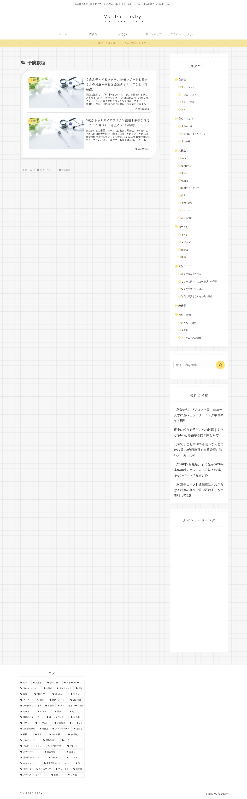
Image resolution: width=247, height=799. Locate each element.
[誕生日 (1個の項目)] (75, 752)
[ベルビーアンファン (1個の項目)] (32, 746)
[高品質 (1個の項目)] (78, 769)
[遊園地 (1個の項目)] (78, 728)
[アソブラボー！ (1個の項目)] (61, 728)
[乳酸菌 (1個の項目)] (55, 757)
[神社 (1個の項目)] (26, 734)
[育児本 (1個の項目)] (77, 717)
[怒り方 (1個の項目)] (76, 711)
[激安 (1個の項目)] (60, 711)
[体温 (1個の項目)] (25, 694)
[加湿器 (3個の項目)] (38, 682)
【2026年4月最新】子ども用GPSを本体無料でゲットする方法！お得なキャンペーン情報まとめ (198, 470)
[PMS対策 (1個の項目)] (26, 769)
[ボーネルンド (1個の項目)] (43, 723)
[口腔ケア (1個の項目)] (41, 694)
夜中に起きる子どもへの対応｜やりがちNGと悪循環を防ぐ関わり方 (198, 432)
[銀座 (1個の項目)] (58, 775)
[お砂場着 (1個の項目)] (60, 723)
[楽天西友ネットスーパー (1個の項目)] (57, 763)
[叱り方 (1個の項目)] (27, 711)
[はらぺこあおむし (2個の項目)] (30, 688)
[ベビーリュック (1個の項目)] (72, 740)
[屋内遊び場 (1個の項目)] (55, 746)
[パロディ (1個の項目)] (75, 757)
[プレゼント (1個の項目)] (75, 746)
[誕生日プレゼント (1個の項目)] (32, 757)
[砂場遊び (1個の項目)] (76, 734)
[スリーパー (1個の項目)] (30, 752)
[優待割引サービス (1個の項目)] (31, 717)
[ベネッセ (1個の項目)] (26, 723)
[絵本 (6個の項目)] (25, 682)
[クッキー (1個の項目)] (27, 700)
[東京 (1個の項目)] (40, 734)
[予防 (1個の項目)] (79, 688)
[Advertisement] (199, 592)
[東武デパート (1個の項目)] (58, 700)
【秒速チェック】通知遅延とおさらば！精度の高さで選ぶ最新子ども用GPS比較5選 (198, 490)
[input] (197, 365)
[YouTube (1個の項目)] (77, 700)
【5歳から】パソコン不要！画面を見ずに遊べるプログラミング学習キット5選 (198, 415)
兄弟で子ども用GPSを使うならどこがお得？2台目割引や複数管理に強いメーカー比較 (199, 449)
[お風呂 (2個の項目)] (48, 688)
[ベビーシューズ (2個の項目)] (73, 682)
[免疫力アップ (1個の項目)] (44, 769)
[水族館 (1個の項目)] (50, 705)
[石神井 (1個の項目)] (44, 728)
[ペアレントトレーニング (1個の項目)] (70, 705)
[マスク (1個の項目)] (77, 694)
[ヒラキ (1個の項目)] (44, 711)
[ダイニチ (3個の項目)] (54, 682)
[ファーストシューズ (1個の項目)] (34, 775)
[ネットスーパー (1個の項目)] (30, 763)
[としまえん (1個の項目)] (76, 723)
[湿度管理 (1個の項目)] (53, 752)
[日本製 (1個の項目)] (76, 775)
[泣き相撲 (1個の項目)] (57, 734)
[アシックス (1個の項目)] (62, 769)
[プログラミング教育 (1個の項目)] (31, 705)
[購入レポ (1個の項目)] (59, 694)
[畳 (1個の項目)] (79, 763)
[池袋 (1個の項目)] (41, 700)
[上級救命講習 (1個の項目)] (28, 728)
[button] (220, 365)
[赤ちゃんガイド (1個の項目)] (57, 717)
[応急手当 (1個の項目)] (51, 740)
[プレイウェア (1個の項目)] (30, 740)
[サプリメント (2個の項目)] (64, 688)
